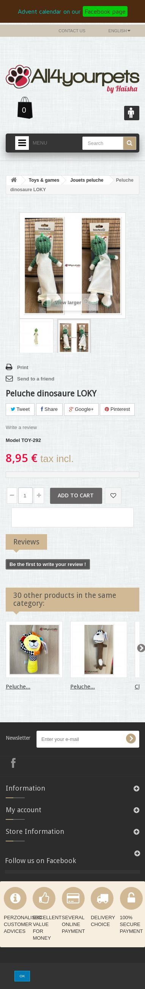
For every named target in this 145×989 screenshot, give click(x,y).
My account (23, 810)
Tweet (20, 409)
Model (13, 440)
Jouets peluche (86, 180)
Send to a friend (35, 379)
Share (49, 409)
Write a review (21, 427)
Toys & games (44, 180)
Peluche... (18, 686)
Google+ (81, 409)
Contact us (71, 30)
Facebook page (105, 11)
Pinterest (117, 409)
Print (22, 367)
